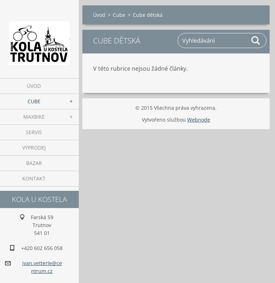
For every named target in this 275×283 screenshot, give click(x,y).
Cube (34, 101)
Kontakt (33, 178)
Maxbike (34, 116)
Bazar (34, 163)
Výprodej (34, 147)
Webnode (198, 119)
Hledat (256, 40)
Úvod (34, 85)
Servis (34, 132)
